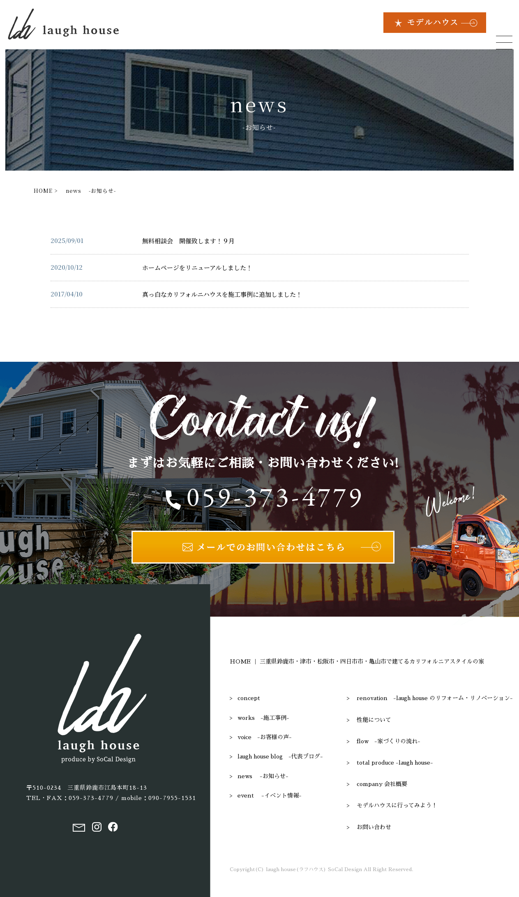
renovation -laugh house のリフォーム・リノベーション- (435, 698)
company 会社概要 (382, 784)
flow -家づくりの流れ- (388, 741)
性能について (374, 720)
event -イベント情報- (270, 795)
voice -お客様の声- (265, 737)
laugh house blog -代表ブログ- (280, 756)
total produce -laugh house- (395, 762)
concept (249, 698)
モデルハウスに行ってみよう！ (397, 805)
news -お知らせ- (263, 776)
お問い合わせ (374, 827)
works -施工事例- (263, 718)
